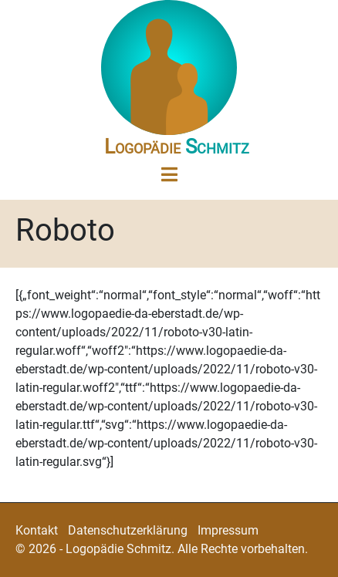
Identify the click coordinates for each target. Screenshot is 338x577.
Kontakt (36, 530)
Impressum (228, 530)
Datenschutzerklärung (128, 530)
